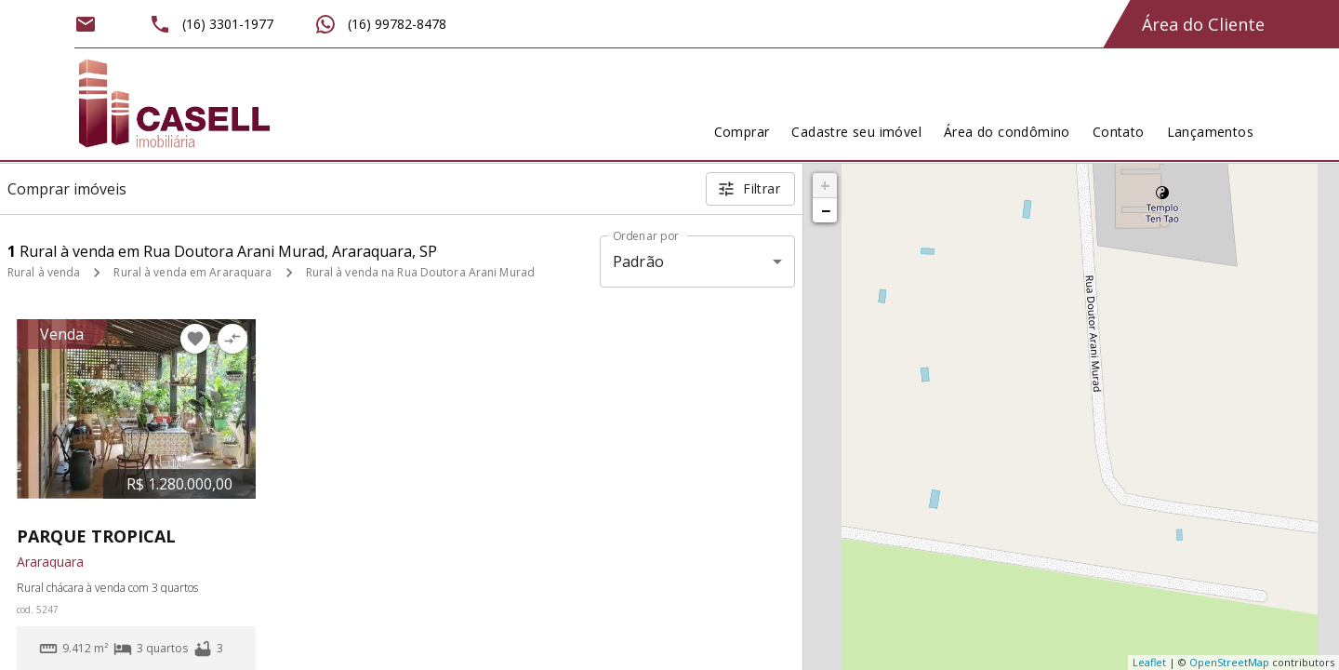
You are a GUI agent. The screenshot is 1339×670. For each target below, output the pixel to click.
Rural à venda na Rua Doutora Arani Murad (421, 272)
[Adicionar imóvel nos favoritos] (195, 339)
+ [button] (825, 185)
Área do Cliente (1203, 24)
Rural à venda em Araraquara (192, 272)
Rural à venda (43, 272)
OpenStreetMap (1229, 662)
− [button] (825, 210)
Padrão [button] (638, 261)
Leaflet (1149, 662)
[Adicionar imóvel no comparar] (232, 339)
